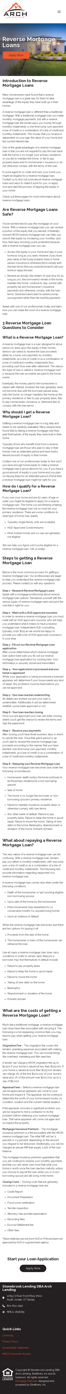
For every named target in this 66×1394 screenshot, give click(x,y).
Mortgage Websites (27, 1381)
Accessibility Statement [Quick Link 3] (15, 1347)
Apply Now (16, 55)
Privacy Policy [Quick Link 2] (10, 1341)
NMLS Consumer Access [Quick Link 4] (16, 1353)
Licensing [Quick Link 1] (7, 1335)
